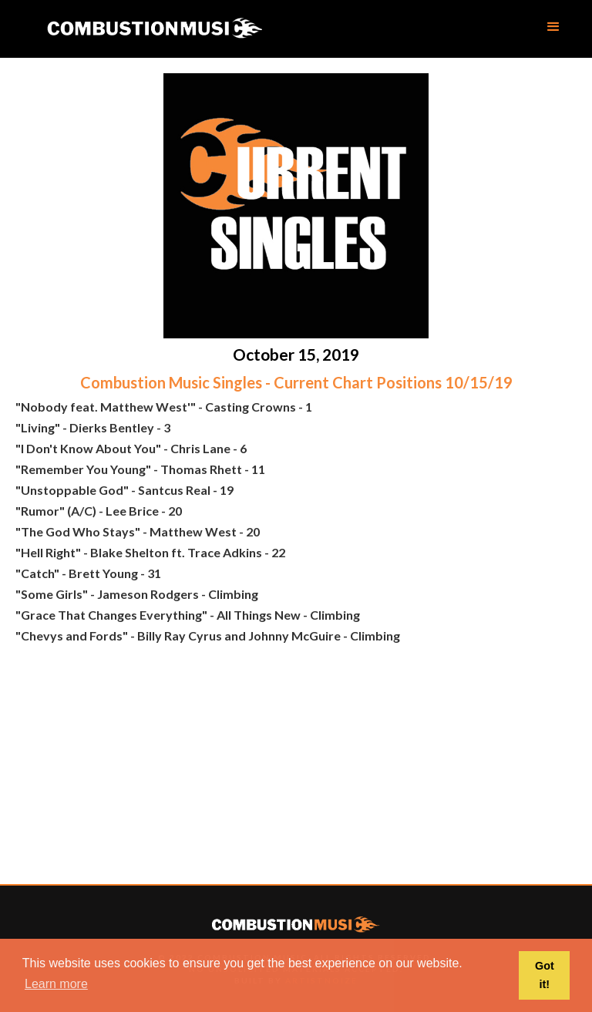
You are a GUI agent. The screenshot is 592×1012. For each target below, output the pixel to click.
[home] (154, 29)
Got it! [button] (544, 975)
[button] (553, 27)
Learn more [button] (56, 983)
